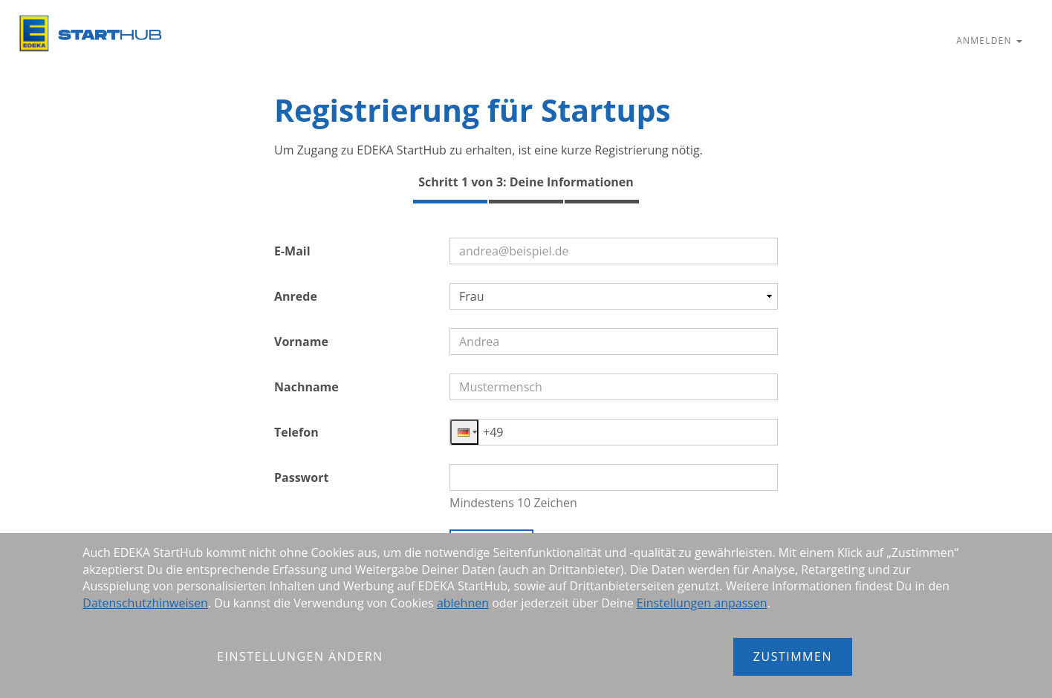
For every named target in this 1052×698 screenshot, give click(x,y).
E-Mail (292, 251)
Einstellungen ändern (300, 656)
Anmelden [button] (989, 40)
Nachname (306, 387)
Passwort (301, 477)
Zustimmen (792, 656)
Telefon (296, 432)
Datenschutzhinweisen (145, 603)
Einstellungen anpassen (702, 603)
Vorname (301, 341)
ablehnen (463, 603)
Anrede (295, 296)
